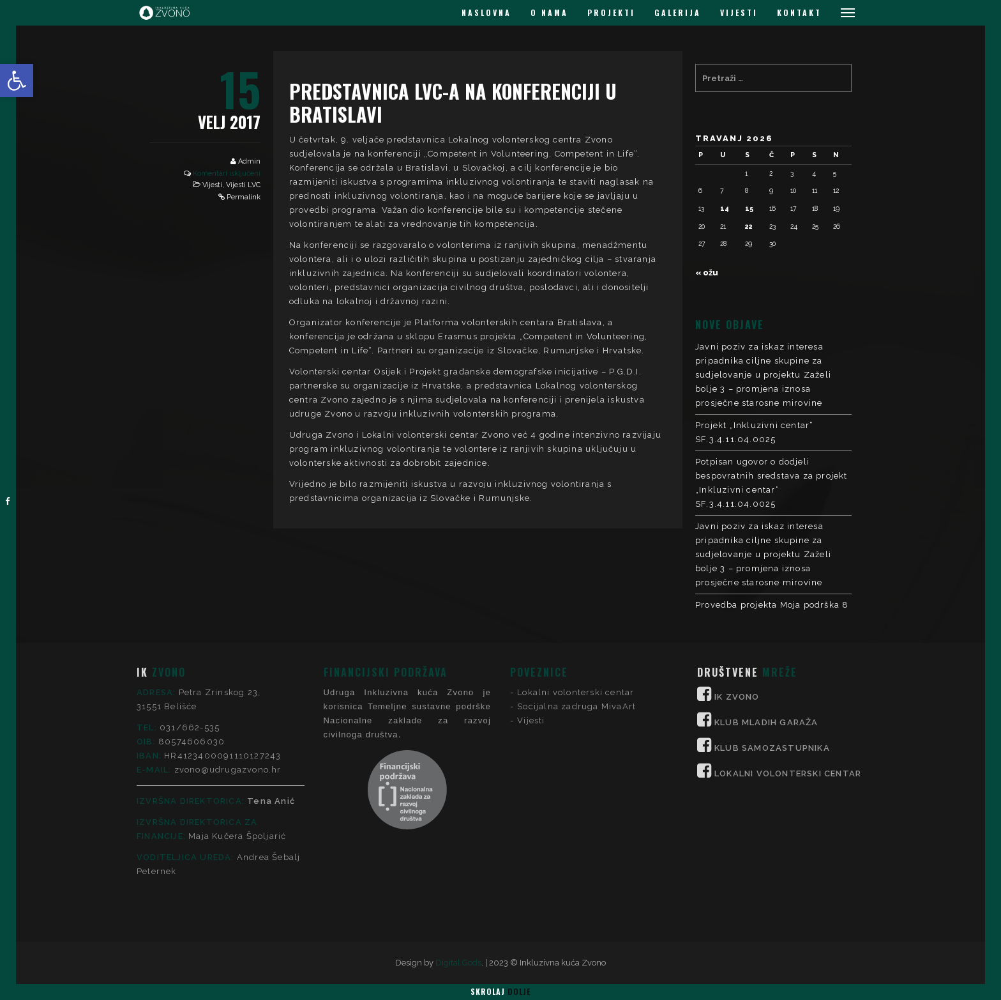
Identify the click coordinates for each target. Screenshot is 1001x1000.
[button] (16, 80)
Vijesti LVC (243, 185)
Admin (249, 161)
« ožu (706, 272)
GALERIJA (677, 12)
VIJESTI (739, 12)
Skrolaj (500, 991)
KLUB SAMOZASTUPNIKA (772, 644)
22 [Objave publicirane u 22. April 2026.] (749, 226)
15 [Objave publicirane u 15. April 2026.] (749, 208)
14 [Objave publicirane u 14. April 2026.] (724, 208)
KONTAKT (799, 12)
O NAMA (549, 12)
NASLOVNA (486, 12)
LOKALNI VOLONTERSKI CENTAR (787, 669)
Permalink (243, 197)
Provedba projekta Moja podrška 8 (771, 605)
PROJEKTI (611, 12)
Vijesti (212, 185)
